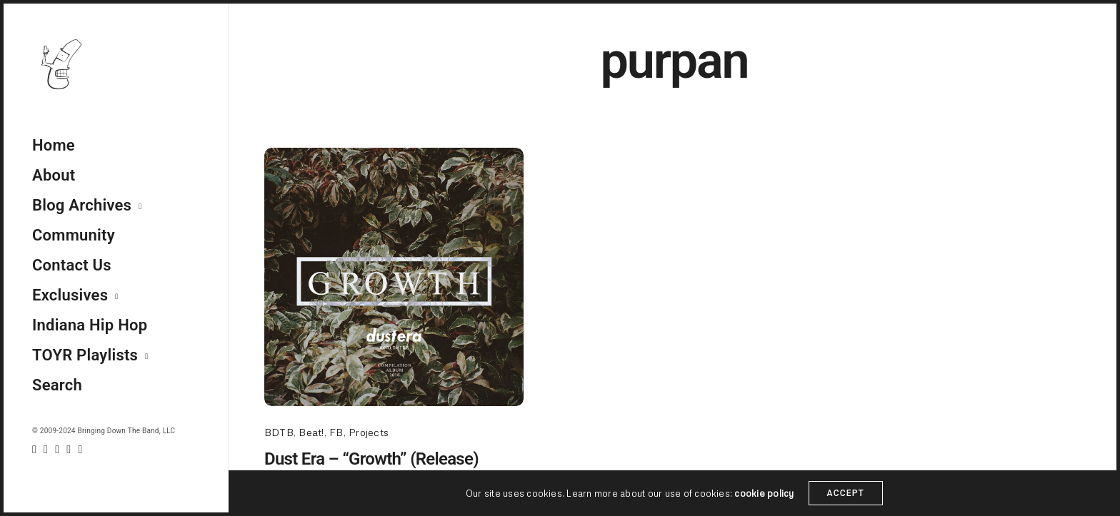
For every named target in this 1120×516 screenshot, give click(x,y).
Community (73, 235)
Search (57, 385)
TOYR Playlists (85, 355)
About (53, 175)
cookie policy (764, 494)
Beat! (311, 432)
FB (336, 432)
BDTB (279, 432)
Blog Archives (81, 205)
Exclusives (70, 295)
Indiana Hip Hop (89, 325)
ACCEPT (846, 494)
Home (53, 145)
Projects (369, 432)
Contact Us (71, 265)
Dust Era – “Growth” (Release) (371, 459)
